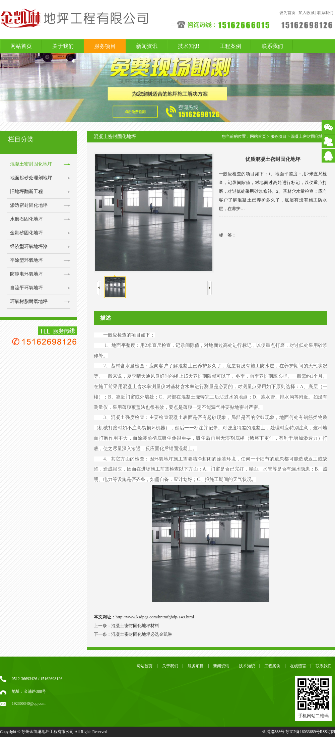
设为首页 (287, 12)
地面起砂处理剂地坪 (31, 177)
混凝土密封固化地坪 (31, 164)
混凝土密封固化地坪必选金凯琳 (141, 634)
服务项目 (105, 46)
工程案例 (230, 46)
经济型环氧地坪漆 (29, 246)
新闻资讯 (146, 46)
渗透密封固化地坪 (29, 205)
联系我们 (325, 12)
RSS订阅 (327, 731)
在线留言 (298, 666)
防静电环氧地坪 (26, 274)
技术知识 (188, 46)
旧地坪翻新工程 (26, 191)
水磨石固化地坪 (26, 219)
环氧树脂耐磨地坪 (29, 301)
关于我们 (63, 46)
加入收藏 (306, 12)
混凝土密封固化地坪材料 (135, 625)
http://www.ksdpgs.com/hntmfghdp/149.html (155, 616)
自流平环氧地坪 (26, 287)
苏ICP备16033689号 (302, 731)
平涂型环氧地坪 (26, 260)
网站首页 (21, 46)
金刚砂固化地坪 (26, 232)
